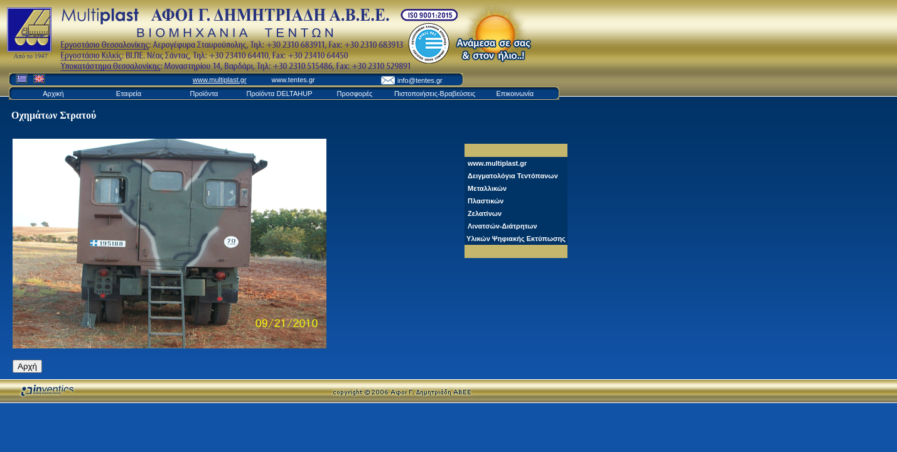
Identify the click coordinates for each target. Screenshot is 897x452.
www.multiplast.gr (220, 79)
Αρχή (27, 366)
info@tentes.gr (420, 80)
